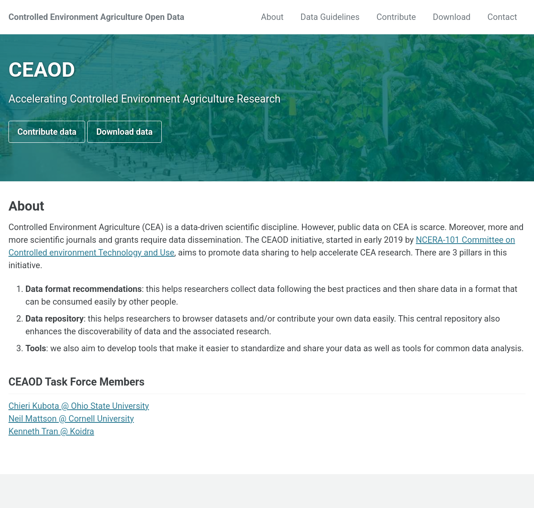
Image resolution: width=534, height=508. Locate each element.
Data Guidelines (330, 17)
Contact (502, 17)
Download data (124, 132)
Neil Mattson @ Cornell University (71, 419)
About (272, 17)
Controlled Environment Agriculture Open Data (96, 17)
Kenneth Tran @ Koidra (51, 431)
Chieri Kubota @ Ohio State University (78, 406)
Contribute (396, 17)
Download (451, 17)
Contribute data (46, 132)
